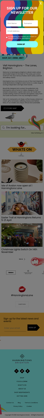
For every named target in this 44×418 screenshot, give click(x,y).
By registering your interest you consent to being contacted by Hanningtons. (22, 37)
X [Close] (41, 3)
